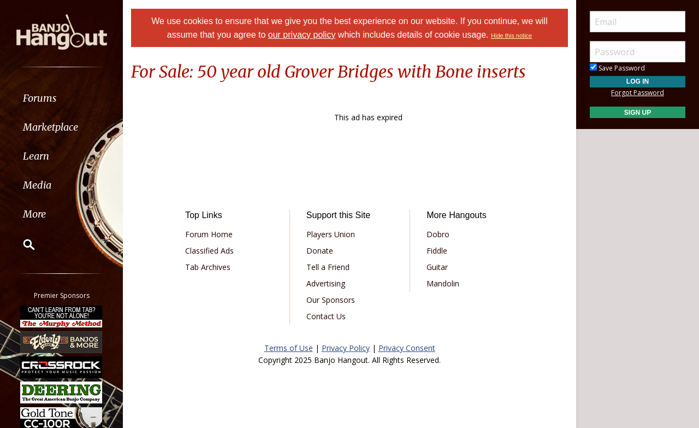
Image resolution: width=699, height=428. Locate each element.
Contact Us (326, 316)
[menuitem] (61, 98)
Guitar (437, 267)
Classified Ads (209, 250)
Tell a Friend (328, 267)
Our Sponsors (330, 300)
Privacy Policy (346, 348)
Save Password (617, 68)
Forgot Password (637, 92)
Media (37, 185)
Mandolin (442, 283)
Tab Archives (207, 267)
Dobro (437, 234)
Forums (40, 98)
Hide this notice (511, 35)
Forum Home (209, 234)
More (34, 214)
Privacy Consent (406, 348)
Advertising (325, 283)
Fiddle (436, 250)
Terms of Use (288, 348)
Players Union (330, 234)
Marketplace (50, 127)
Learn (36, 156)
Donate (319, 250)
